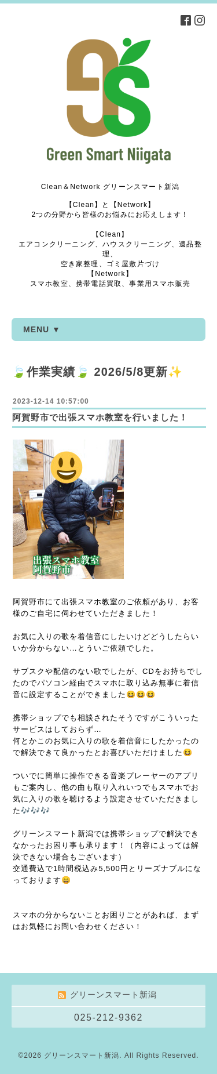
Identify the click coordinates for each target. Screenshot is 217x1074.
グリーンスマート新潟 (81, 1055)
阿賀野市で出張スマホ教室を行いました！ (100, 417)
